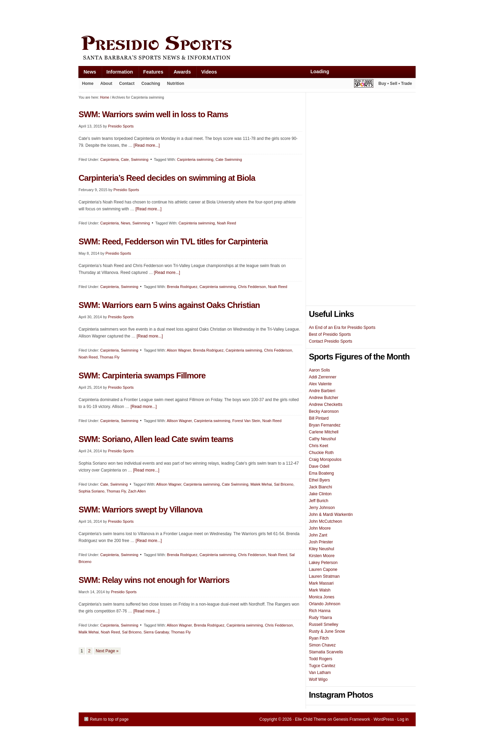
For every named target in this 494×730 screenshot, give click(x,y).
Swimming (140, 159)
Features (150, 73)
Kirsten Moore (322, 555)
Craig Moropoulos (325, 459)
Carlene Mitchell (324, 432)
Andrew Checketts (325, 404)
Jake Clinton (320, 493)
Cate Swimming (229, 159)
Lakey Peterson (323, 562)
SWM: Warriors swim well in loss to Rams (153, 114)
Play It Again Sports (363, 84)
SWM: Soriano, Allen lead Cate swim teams (156, 439)
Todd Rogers (320, 658)
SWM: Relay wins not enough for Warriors (154, 580)
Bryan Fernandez (325, 425)
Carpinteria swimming (195, 159)
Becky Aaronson (324, 411)
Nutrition (175, 83)
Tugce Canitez (322, 665)
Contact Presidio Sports (330, 341)
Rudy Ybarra (320, 617)
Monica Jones (321, 597)
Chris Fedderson (252, 287)
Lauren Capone (323, 569)
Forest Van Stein (246, 421)
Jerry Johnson (322, 507)
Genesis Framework (351, 719)
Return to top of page (109, 719)
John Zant (318, 535)
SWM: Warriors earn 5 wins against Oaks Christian (169, 305)
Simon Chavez (322, 645)
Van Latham (320, 672)
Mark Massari (321, 583)
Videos (209, 72)
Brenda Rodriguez (182, 287)
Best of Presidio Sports (330, 334)
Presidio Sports (247, 49)
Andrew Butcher (323, 397)
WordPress (384, 719)
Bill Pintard (319, 418)
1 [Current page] (82, 651)
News (87, 73)
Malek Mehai (261, 484)
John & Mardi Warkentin (331, 514)
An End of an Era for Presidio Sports (342, 327)
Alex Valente (320, 383)
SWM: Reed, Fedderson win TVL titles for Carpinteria (173, 241)
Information (117, 73)
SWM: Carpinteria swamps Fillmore (142, 375)
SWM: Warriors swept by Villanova (140, 509)
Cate (125, 159)
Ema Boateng (321, 473)
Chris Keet (318, 445)
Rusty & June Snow (327, 631)
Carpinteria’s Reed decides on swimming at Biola (167, 177)
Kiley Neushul (321, 548)
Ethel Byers (319, 480)
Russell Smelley (323, 624)
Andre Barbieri (322, 390)
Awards (179, 73)
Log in (403, 719)
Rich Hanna (320, 610)
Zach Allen (136, 491)
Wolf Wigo (318, 679)
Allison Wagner (179, 421)
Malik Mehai (89, 632)
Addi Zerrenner (323, 377)
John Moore (320, 528)
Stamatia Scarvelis (326, 652)
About (104, 85)
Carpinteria (109, 159)
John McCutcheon (325, 521)
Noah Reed (226, 223)
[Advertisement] (204, 16)
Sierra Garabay (156, 632)
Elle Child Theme (310, 719)
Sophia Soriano (92, 491)
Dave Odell (319, 466)
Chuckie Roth (321, 452)
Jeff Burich (318, 500)
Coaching (150, 83)
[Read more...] (147, 145)
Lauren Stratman (324, 576)
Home (88, 83)
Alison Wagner (179, 350)
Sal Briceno (283, 484)
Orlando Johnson (324, 603)
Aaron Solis (319, 370)
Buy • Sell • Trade (395, 83)
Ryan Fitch (319, 638)
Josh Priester (321, 542)
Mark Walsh (320, 590)
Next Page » (107, 651)
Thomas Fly (109, 357)
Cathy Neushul (322, 438)
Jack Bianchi (320, 487)
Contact (127, 83)
